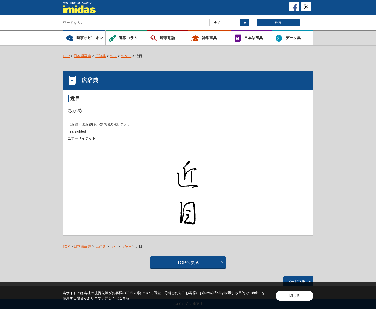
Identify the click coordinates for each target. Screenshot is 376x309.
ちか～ (126, 56)
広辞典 (100, 56)
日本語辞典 (82, 56)
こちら (124, 298)
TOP (66, 56)
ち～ (113, 56)
